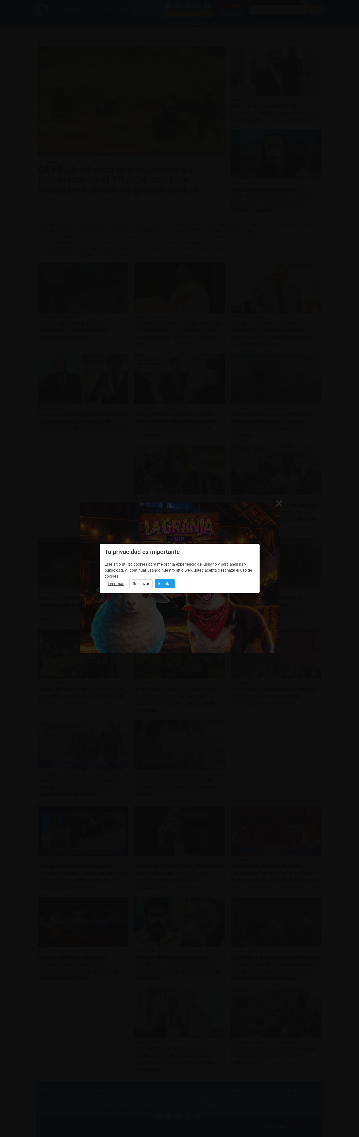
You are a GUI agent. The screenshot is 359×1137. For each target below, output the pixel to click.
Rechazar (141, 583)
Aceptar (165, 583)
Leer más (116, 583)
